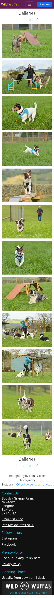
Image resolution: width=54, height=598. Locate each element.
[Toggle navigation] (29, 4)
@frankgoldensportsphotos (34, 484)
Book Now (44, 4)
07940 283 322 (12, 519)
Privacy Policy (11, 564)
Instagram (9, 538)
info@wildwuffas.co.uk (18, 525)
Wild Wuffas (10, 4)
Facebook (9, 544)
